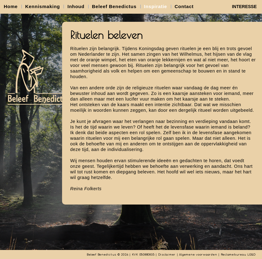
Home (11, 6)
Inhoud (75, 6)
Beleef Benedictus (114, 6)
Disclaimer (167, 254)
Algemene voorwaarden (198, 254)
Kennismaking (42, 6)
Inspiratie (155, 6)
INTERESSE (244, 6)
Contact (184, 6)
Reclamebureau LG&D (238, 254)
